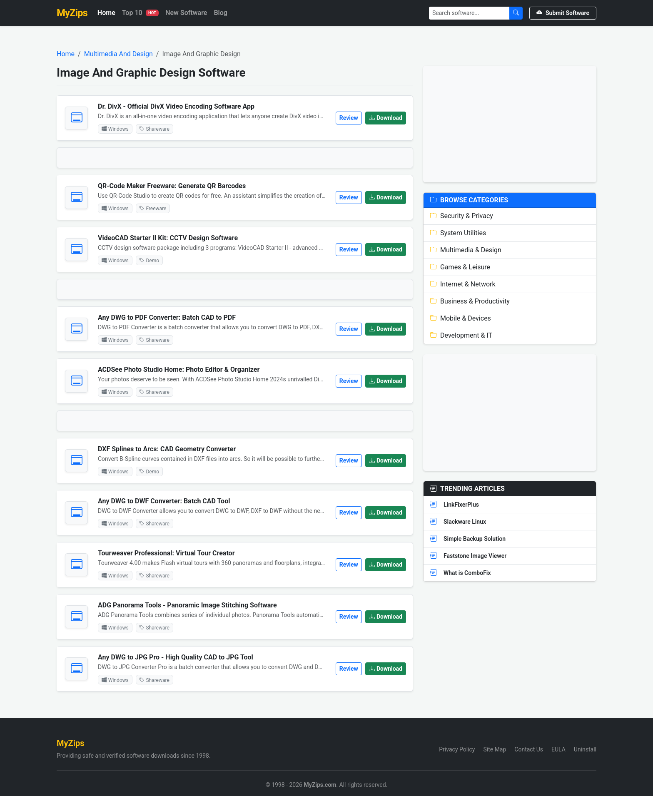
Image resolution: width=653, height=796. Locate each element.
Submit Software (562, 13)
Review (348, 117)
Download (385, 117)
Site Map (494, 749)
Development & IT (461, 335)
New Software (186, 13)
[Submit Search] (516, 13)
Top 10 (140, 13)
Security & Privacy (461, 216)
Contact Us (528, 749)
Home (106, 13)
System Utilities (458, 233)
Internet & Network (463, 284)
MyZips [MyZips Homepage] (72, 13)
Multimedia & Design (465, 250)
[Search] (469, 13)
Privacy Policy (457, 749)
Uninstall (585, 749)
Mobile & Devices (460, 318)
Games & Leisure (460, 267)
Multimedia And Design (118, 54)
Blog (220, 13)
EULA (558, 749)
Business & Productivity (470, 301)
